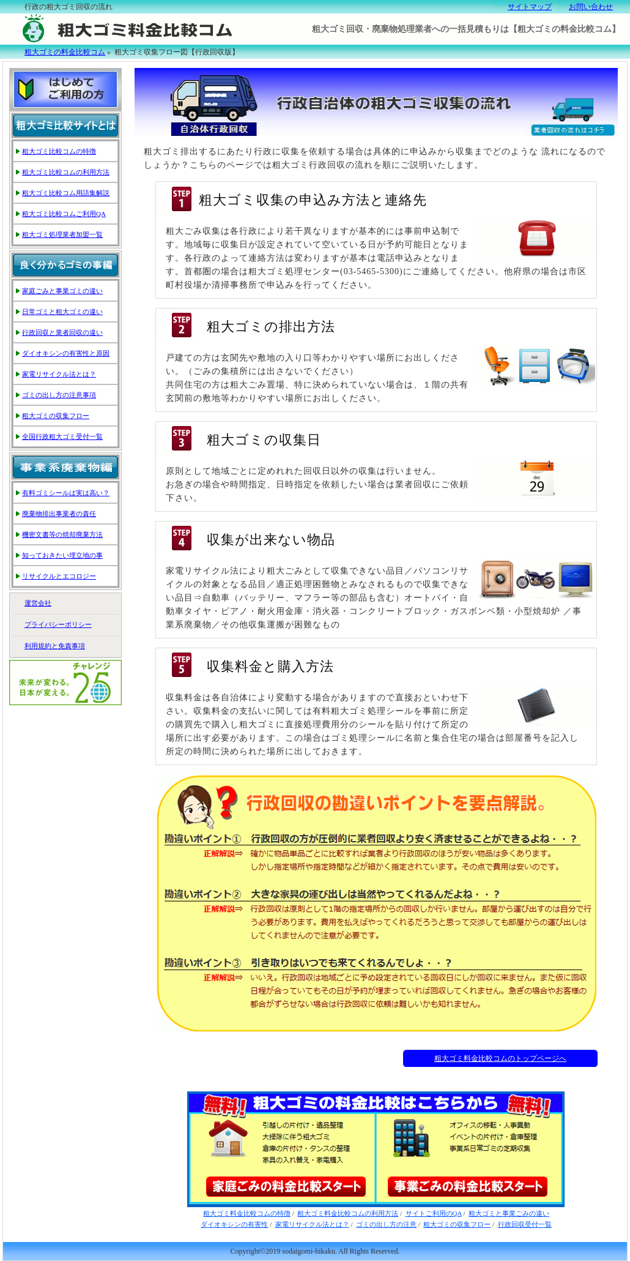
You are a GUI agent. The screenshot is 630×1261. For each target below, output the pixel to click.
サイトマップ (530, 6)
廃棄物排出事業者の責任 (59, 513)
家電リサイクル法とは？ (312, 1224)
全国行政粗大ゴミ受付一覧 (62, 436)
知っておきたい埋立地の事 (62, 555)
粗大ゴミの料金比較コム (64, 52)
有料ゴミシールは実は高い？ (65, 492)
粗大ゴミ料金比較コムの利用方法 (347, 1213)
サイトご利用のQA (434, 1213)
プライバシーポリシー (58, 624)
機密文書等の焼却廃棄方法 (62, 534)
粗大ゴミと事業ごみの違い (509, 1213)
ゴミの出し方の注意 (386, 1224)
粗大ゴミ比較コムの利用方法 (65, 172)
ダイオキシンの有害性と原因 (65, 353)
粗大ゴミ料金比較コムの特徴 (247, 1213)
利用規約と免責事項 (54, 645)
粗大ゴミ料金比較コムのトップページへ (500, 1058)
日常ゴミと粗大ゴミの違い (62, 311)
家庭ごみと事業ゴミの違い (62, 290)
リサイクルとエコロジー (59, 576)
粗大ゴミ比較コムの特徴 (59, 151)
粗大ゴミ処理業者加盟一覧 (62, 234)
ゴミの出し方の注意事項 (59, 395)
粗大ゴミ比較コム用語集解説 (65, 192)
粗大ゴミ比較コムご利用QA (64, 213)
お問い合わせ (591, 6)
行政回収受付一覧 (525, 1224)
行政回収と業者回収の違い (62, 332)
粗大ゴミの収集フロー (457, 1224)
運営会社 (37, 603)
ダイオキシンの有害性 (234, 1224)
